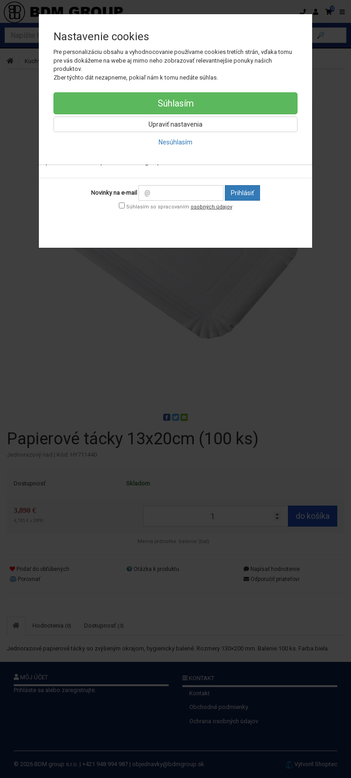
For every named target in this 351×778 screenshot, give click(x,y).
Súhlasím (176, 103)
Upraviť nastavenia (175, 124)
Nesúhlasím (175, 142)
